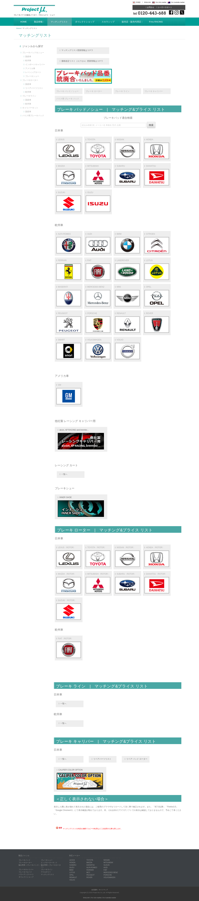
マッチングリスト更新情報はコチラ (77, 50)
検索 (151, 125)
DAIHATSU (156, 175)
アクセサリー (46, 872)
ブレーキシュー (32, 76)
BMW (127, 243)
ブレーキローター (30, 80)
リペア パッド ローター (136, 759)
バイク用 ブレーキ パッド (67, 99)
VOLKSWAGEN (98, 349)
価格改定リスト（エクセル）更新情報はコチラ (82, 61)
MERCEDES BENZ (98, 296)
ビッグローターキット (49, 862)
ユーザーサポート (164, 7)
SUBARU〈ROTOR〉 (127, 583)
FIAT (98, 269)
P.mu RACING (156, 22)
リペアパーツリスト (34, 88)
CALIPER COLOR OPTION (80, 779)
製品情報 (38, 22)
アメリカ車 (30, 68)
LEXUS (68, 148)
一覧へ (64, 474)
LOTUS (156, 269)
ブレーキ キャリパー (153, 91)
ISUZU (98, 201)
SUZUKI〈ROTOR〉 (68, 609)
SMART (68, 349)
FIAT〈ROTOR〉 (68, 647)
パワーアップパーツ (26, 874)
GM (68, 394)
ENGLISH (147, 2)
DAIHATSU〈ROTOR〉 (156, 583)
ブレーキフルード (25, 872)
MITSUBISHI (98, 175)
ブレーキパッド (24, 860)
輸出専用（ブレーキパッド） (29, 865)
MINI (127, 296)
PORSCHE (98, 322)
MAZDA (68, 175)
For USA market (161, 2)
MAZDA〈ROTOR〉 (68, 583)
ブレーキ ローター (94, 91)
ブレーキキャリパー (26, 869)
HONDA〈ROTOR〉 (156, 556)
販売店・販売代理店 (131, 22)
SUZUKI (68, 201)
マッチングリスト (59, 22)
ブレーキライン (29, 96)
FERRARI (68, 269)
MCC (88, 872)
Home (18, 28)
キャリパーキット (30, 108)
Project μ (34, 10)
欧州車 (28, 60)
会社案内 (94, 890)
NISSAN (127, 148)
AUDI (98, 243)
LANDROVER (127, 269)
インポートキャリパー (35, 64)
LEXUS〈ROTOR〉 (68, 556)
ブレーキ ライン (122, 91)
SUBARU (127, 175)
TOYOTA (98, 148)
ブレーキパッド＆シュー (33, 52)
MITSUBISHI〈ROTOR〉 (98, 583)
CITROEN (156, 243)
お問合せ (150, 7)
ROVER (156, 322)
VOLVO (127, 349)
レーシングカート (33, 72)
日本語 (138, 2)
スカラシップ (108, 22)
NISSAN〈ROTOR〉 (127, 556)
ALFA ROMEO (68, 243)
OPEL (156, 296)
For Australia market (177, 2)
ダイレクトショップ (84, 22)
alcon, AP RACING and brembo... (81, 439)
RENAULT (127, 322)
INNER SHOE (81, 506)
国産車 (28, 56)
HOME (23, 22)
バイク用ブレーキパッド (33, 115)
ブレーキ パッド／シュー (67, 91)
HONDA (156, 148)
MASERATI (68, 296)
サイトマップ (103, 890)
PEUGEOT (68, 322)
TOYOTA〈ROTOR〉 (98, 556)
